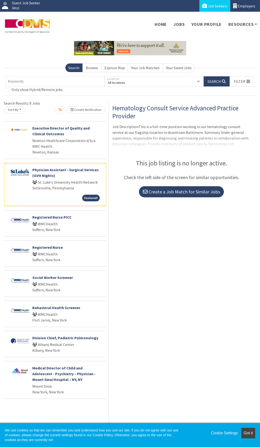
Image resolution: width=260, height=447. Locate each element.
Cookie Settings (224, 433)
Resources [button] (241, 24)
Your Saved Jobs (179, 67)
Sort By (13, 110)
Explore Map (114, 67)
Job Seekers (214, 6)
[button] (242, 81)
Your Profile (206, 24)
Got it (248, 433)
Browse (92, 67)
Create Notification (86, 110)
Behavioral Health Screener (56, 307)
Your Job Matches (145, 67)
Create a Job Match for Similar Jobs (181, 192)
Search (73, 67)
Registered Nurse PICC (52, 217)
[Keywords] (55, 81)
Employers (244, 6)
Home (161, 24)
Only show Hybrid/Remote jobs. (37, 89)
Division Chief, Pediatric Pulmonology (65, 337)
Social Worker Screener (52, 277)
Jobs (179, 24)
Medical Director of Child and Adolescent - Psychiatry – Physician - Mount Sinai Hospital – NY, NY (64, 374)
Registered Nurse (47, 247)
